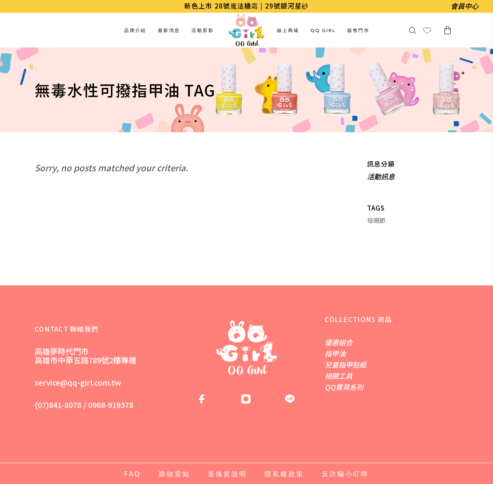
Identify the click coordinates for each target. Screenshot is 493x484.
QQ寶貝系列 (344, 387)
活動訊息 (381, 176)
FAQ (132, 474)
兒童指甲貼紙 (345, 364)
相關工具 (338, 376)
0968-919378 (110, 404)
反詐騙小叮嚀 (345, 474)
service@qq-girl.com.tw (78, 382)
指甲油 (335, 353)
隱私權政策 (284, 474)
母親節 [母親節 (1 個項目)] (376, 220)
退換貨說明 (227, 474)
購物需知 (174, 474)
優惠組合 (338, 342)
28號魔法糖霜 (236, 5)
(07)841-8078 (58, 404)
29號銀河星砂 (287, 5)
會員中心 (464, 6)
